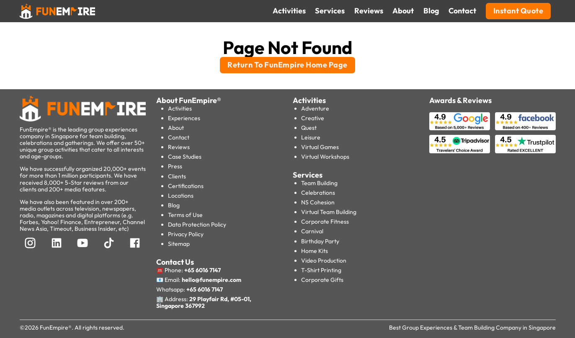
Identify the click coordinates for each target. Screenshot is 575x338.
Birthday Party (320, 241)
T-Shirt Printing (321, 270)
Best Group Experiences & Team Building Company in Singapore (472, 327)
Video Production (323, 260)
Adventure (315, 108)
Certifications (186, 186)
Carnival (312, 231)
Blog (174, 205)
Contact (178, 137)
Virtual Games (320, 147)
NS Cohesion (318, 202)
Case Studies (184, 156)
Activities (180, 108)
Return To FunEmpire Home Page (287, 65)
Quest (309, 128)
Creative (312, 118)
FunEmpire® (56, 327)
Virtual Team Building (328, 212)
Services (307, 175)
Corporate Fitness (325, 221)
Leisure (310, 137)
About (176, 128)
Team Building (319, 183)
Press (175, 166)
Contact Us (175, 262)
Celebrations (318, 192)
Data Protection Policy (197, 224)
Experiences (184, 118)
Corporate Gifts (322, 280)
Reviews (179, 147)
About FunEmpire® (188, 100)
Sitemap (179, 244)
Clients (177, 176)
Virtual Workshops (325, 156)
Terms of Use (185, 215)
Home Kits (314, 251)
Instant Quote (518, 10)
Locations (180, 195)
